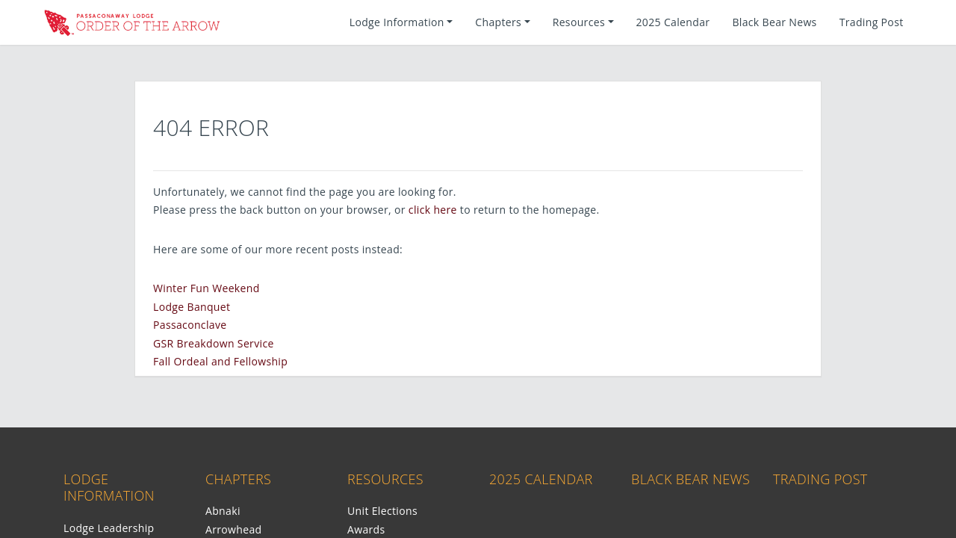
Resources (385, 479)
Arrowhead (233, 529)
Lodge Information (109, 487)
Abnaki (222, 511)
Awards (366, 529)
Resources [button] (579, 22)
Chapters (238, 479)
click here (433, 209)
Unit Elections (382, 511)
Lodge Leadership (108, 528)
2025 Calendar (673, 22)
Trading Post (871, 22)
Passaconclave (189, 325)
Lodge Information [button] (397, 22)
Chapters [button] (498, 22)
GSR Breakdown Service (213, 343)
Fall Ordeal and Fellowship (220, 361)
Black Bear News (774, 22)
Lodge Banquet (191, 307)
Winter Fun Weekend (206, 288)
